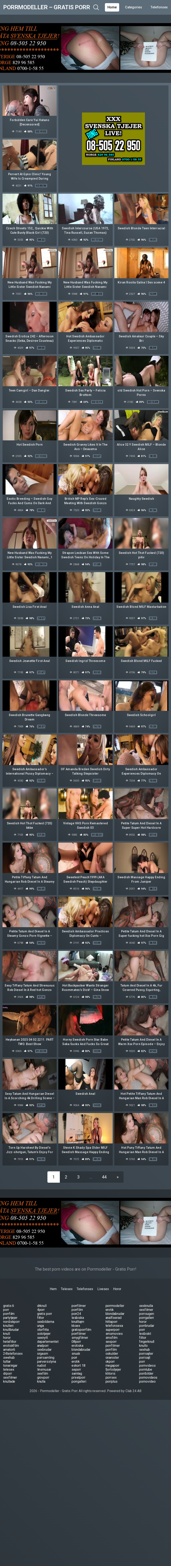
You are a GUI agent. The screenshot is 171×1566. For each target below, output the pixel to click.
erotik (110, 1310)
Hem (53, 1289)
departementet (48, 1342)
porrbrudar (146, 1326)
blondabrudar (115, 1314)
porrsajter (146, 1354)
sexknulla (146, 1306)
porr (6, 1310)
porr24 (76, 1314)
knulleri (8, 1326)
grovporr (43, 1377)
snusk (76, 1354)
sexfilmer (146, 1310)
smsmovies (114, 1334)
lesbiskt (145, 1334)
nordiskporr (11, 1322)
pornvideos (147, 1366)
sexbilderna (45, 1322)
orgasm (42, 1354)
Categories (133, 7)
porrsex (111, 1377)
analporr (43, 1346)
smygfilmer (80, 1338)
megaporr (112, 1366)
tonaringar (10, 1366)
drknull (42, 1306)
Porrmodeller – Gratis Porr (46, 7)
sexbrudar (44, 1350)
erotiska (77, 1346)
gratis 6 (8, 1306)
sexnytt (42, 1338)
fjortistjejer (113, 1370)
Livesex (103, 1289)
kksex (76, 1326)
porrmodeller (115, 1306)
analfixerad (113, 1318)
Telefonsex (159, 7)
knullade (9, 1381)
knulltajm (78, 1322)
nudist (41, 1366)
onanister (112, 1358)
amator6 (9, 1350)
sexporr (111, 1342)
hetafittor (9, 1342)
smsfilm (111, 1338)
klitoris (110, 1373)
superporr (113, 1330)
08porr (76, 1342)
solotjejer (44, 1334)
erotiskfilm (11, 1346)
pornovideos (148, 1377)
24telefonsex (13, 1354)
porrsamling (45, 1358)
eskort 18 (78, 1366)
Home (112, 7)
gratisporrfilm (81, 1330)
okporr (110, 1362)
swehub (9, 1358)
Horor (117, 1289)
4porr (41, 1310)
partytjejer (10, 1318)
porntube (145, 1370)
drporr (7, 1373)
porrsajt (144, 1358)
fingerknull (146, 1342)
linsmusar (44, 1370)
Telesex (66, 1289)
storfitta (43, 1330)
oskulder (112, 1354)
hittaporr (111, 1322)
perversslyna (46, 1362)
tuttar (7, 1362)
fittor (40, 1318)
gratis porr (44, 1314)
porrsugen (146, 1314)
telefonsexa (114, 1326)
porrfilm (77, 1310)
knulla (41, 1381)
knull (6, 1334)
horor (143, 1322)
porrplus (111, 1381)
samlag (77, 1373)
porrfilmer (79, 1306)
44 (104, 1177)
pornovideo (147, 1381)
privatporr (78, 1377)
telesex (8, 1370)
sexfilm (42, 1373)
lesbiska (78, 1318)
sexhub (144, 1350)
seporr (76, 1370)
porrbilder (146, 1373)
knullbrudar (11, 1330)
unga (40, 1326)
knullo (143, 1346)
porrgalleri (146, 1318)
